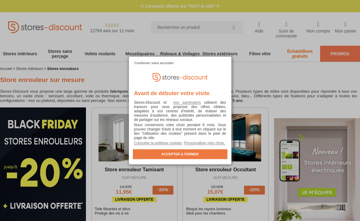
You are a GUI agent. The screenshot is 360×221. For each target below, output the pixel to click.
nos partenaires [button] (187, 103)
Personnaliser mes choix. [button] (204, 143)
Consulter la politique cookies (158, 143)
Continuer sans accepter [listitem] (154, 63)
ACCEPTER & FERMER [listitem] (180, 154)
